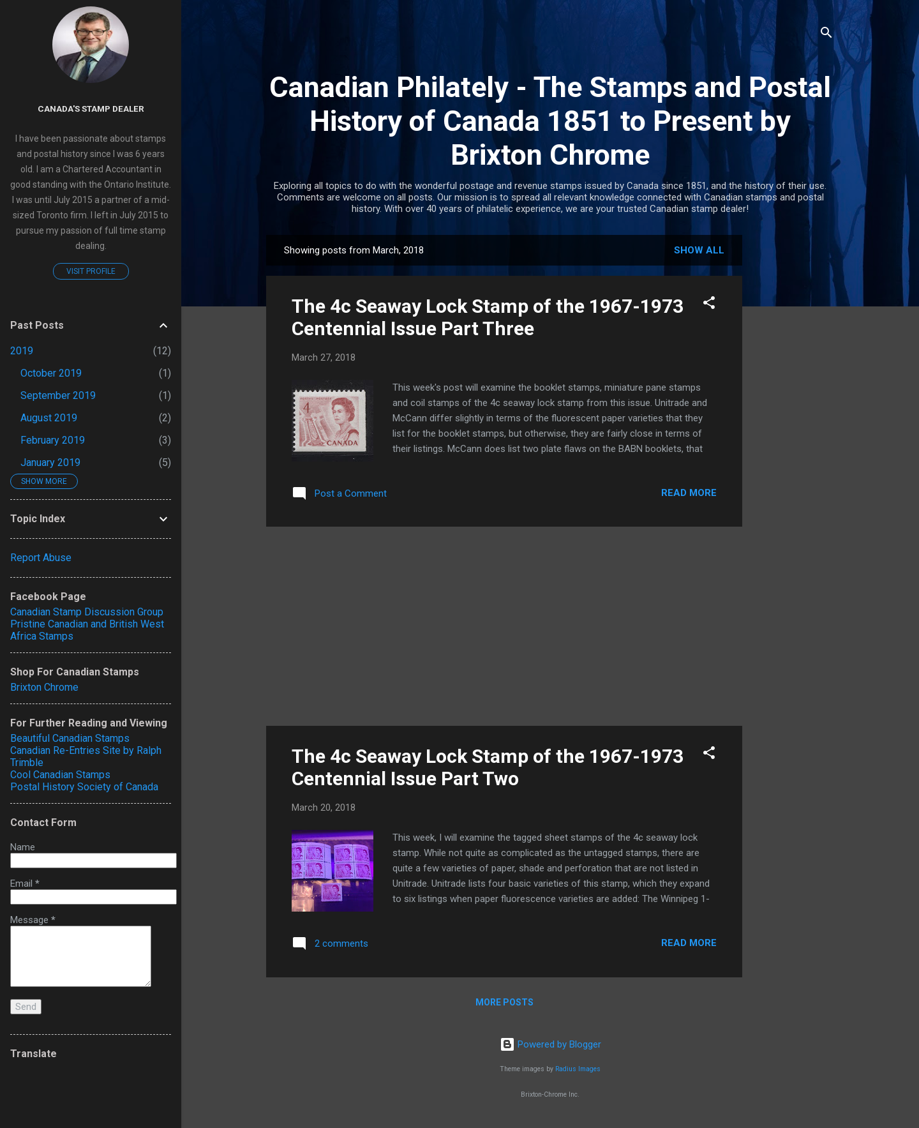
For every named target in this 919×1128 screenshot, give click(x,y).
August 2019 (48, 418)
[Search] (826, 34)
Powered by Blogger (550, 1044)
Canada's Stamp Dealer (91, 108)
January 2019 (50, 462)
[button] (709, 305)
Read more (689, 493)
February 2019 (52, 440)
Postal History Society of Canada (84, 787)
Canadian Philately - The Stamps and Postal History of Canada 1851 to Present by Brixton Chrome (550, 121)
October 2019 (51, 373)
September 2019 (58, 395)
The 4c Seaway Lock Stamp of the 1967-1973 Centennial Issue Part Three (488, 317)
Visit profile (91, 271)
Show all (699, 250)
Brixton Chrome (44, 687)
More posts (504, 1002)
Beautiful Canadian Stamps (70, 738)
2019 (21, 351)
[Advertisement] (793, 426)
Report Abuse (40, 558)
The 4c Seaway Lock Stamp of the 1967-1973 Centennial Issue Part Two (488, 767)
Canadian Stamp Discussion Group (86, 612)
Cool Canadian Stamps (60, 775)
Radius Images (578, 1069)
